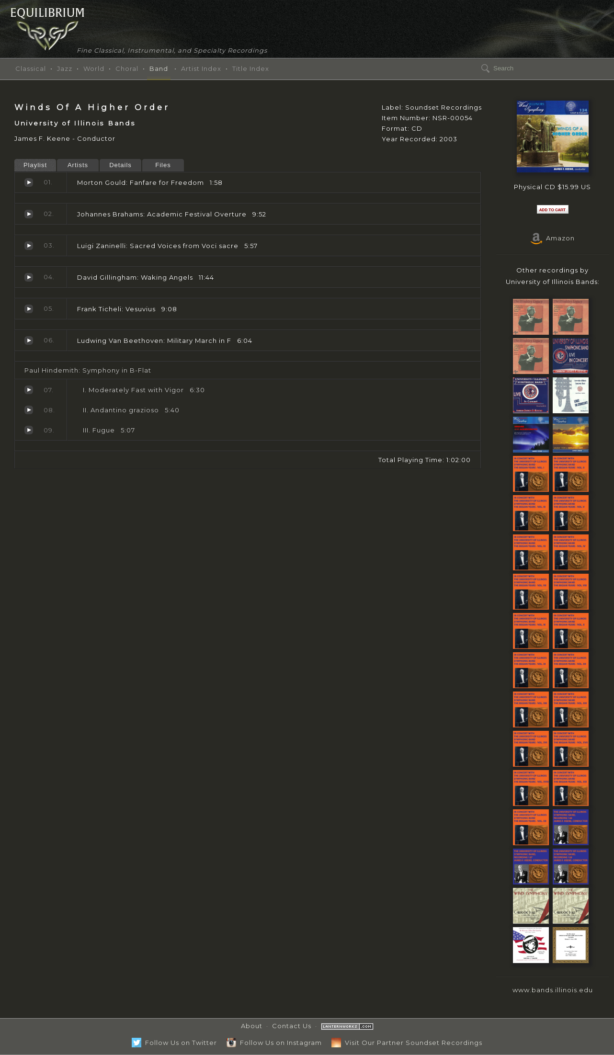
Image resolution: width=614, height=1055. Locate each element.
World (93, 68)
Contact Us (291, 1026)
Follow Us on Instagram (274, 1042)
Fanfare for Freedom (28, 182)
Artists (78, 165)
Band (158, 68)
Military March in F (28, 340)
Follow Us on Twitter (174, 1042)
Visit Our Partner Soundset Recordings (406, 1042)
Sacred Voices (28, 245)
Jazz (64, 68)
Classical (30, 68)
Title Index (250, 68)
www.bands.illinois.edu (552, 990)
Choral (126, 68)
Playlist (35, 165)
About (251, 1026)
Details (120, 165)
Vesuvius (28, 309)
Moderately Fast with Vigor (28, 390)
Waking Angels (28, 277)
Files (163, 165)
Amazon (553, 238)
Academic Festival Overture (28, 214)
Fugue (28, 430)
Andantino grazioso (28, 410)
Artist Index (201, 68)
